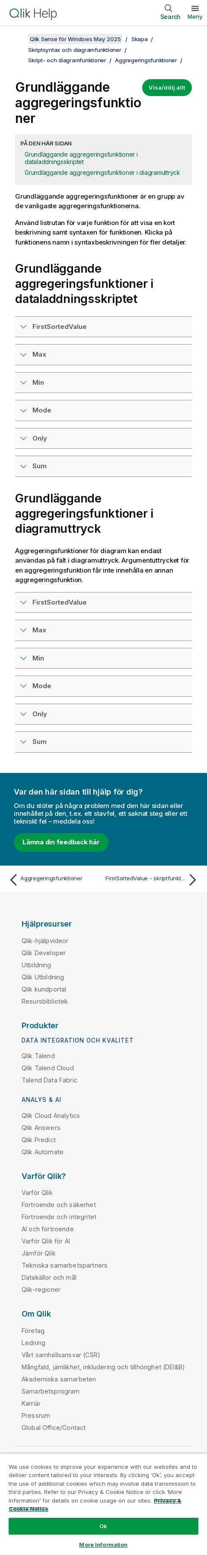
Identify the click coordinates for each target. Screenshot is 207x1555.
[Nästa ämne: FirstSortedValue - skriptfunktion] (153, 879)
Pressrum (36, 1415)
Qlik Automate (43, 1152)
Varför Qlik (37, 1192)
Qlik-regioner (41, 1289)
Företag (33, 1330)
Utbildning (36, 965)
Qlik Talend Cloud (48, 1068)
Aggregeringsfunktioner (146, 60)
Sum (39, 466)
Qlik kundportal (44, 989)
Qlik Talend (38, 1055)
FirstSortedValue (59, 326)
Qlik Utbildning (43, 977)
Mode (41, 410)
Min (38, 382)
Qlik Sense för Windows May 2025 (75, 38)
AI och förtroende (48, 1229)
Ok (103, 1526)
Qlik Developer (44, 952)
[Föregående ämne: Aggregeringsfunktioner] (54, 879)
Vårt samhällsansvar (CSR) (61, 1355)
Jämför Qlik (39, 1253)
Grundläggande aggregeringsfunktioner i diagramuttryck (102, 172)
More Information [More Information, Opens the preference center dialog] (103, 1544)
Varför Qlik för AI (46, 1241)
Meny (195, 16)
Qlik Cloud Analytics (51, 1115)
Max (39, 354)
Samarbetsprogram (51, 1391)
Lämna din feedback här (61, 842)
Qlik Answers (41, 1127)
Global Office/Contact (54, 1427)
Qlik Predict (39, 1139)
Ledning (33, 1342)
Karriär (31, 1403)
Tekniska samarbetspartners (65, 1265)
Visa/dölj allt (167, 87)
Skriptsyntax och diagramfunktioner (74, 49)
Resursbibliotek (45, 1001)
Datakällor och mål (49, 1277)
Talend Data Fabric (49, 1080)
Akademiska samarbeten (59, 1379)
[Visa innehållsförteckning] (17, 39)
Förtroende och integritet (59, 1216)
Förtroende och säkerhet (59, 1204)
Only (39, 438)
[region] (103, 1504)
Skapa (139, 38)
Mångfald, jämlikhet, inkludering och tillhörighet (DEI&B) (103, 1367)
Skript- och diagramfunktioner (67, 60)
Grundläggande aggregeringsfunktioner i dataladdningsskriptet (81, 158)
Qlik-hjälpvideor (45, 940)
